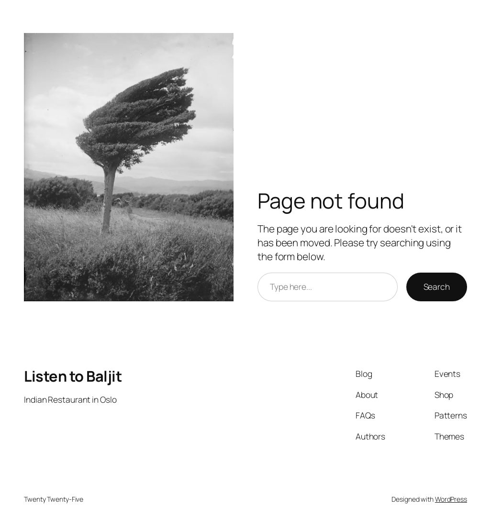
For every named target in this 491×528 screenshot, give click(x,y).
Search (437, 286)
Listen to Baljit (73, 376)
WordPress (451, 499)
